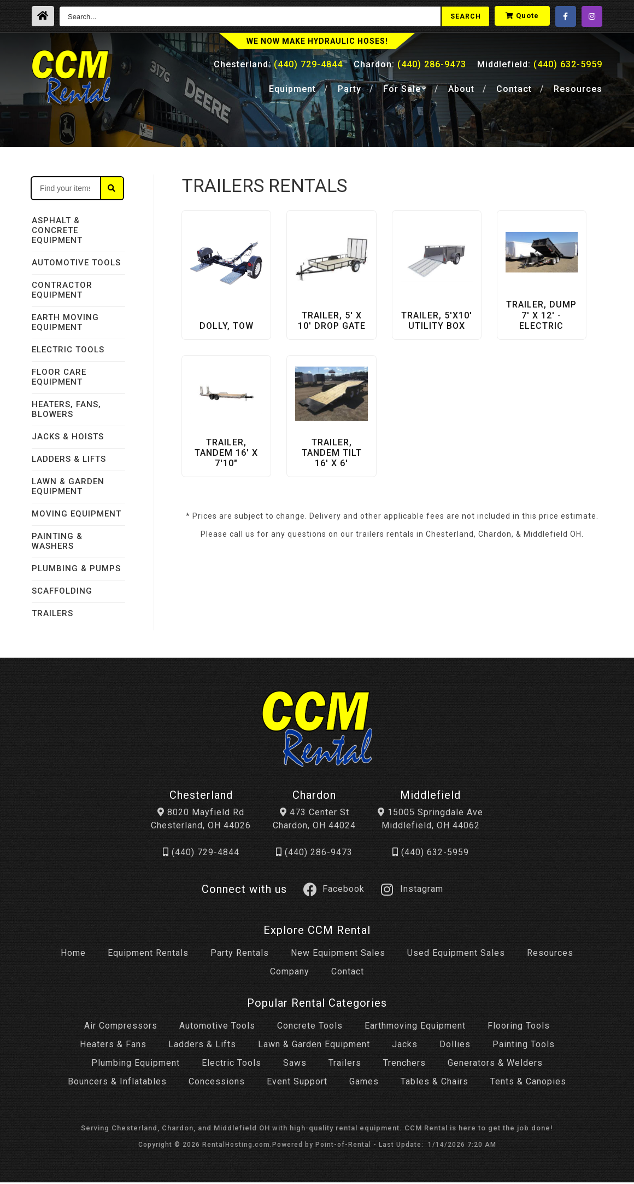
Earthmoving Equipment (415, 1028)
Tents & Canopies (528, 1083)
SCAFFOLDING (62, 591)
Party (349, 91)
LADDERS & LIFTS (69, 459)
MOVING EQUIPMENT (76, 514)
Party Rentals (239, 955)
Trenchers (404, 1065)
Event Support (297, 1083)
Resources (578, 91)
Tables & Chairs (434, 1083)
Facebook (334, 891)
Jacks (405, 1046)
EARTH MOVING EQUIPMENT (65, 322)
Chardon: (410, 66)
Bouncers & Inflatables (117, 1083)
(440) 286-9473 (314, 854)
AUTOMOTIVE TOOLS (76, 263)
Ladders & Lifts (202, 1046)
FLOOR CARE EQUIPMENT (59, 377)
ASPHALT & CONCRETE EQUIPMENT (57, 230)
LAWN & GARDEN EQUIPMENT (68, 486)
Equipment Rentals (148, 955)
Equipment (292, 91)
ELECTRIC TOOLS (68, 350)
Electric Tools (231, 1065)
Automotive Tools (217, 1028)
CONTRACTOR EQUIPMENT (62, 290)
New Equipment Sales (338, 955)
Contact (514, 91)
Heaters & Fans (113, 1046)
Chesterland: (278, 66)
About (461, 91)
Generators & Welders (495, 1065)
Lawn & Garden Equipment (314, 1046)
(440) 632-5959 (430, 854)
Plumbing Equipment (135, 1065)
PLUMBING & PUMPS (76, 568)
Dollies (455, 1046)
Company (289, 973)
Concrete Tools (310, 1028)
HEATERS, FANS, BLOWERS (66, 409)
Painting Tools (523, 1046)
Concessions (217, 1083)
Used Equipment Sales (456, 955)
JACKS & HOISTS (68, 437)
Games (364, 1083)
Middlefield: (539, 66)
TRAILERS (52, 613)
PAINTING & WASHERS (57, 541)
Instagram (412, 891)
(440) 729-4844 (201, 854)
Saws (295, 1065)
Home (73, 955)
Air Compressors (120, 1028)
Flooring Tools (519, 1028)
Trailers (344, 1065)
